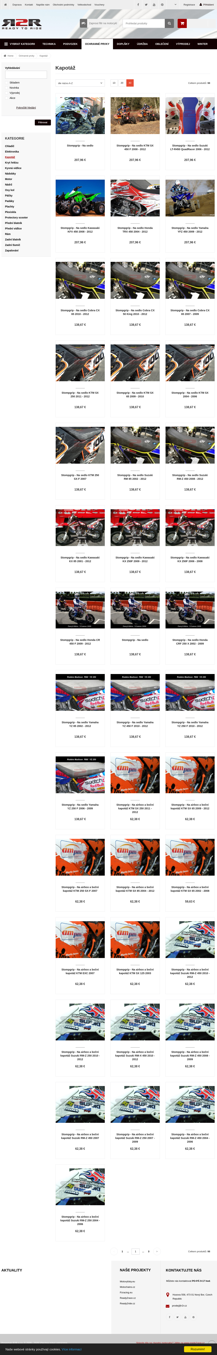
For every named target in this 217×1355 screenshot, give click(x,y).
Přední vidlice (13, 228)
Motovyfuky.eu (127, 1281)
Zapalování (11, 250)
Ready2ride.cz (127, 1303)
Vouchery (99, 4)
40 (130, 82)
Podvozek (70, 43)
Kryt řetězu (11, 162)
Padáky (9, 201)
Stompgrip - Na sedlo (80, 145)
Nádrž (8, 184)
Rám (8, 234)
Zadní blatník (13, 239)
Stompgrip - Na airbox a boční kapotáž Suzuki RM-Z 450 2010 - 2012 (190, 973)
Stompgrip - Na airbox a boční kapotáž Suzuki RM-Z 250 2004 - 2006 (80, 1220)
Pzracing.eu (126, 1292)
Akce (12, 98)
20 (122, 82)
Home (11, 56)
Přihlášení (207, 4)
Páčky (8, 195)
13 (114, 82)
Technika (49, 43)
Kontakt (29, 4)
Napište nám (43, 4)
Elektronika (12, 151)
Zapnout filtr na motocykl (98, 23)
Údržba (142, 43)
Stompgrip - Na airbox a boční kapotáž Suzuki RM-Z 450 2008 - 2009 (190, 1055)
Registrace (189, 4)
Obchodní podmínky (63, 4)
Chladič (9, 146)
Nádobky (10, 173)
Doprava (17, 4)
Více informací (72, 1349)
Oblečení (161, 43)
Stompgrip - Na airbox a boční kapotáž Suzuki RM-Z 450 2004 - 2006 (190, 1138)
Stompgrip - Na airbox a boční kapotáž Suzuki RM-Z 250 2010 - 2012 (80, 1055)
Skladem (15, 82)
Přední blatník (13, 223)
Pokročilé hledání (26, 107)
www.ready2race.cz (194, 1342)
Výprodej (183, 43)
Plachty (9, 206)
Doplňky (123, 43)
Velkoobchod (84, 4)
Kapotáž (44, 56)
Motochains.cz (127, 1287)
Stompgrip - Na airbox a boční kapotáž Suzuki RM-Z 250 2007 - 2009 (135, 1138)
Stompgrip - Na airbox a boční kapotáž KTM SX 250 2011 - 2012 (135, 808)
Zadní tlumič (12, 245)
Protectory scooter (16, 217)
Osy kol (9, 190)
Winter (203, 43)
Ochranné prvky (97, 43)
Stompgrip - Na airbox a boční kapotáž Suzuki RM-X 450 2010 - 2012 (135, 1055)
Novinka (14, 87)
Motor (8, 179)
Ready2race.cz (128, 1298)
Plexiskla (10, 212)
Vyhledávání (12, 67)
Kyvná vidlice (13, 168)
